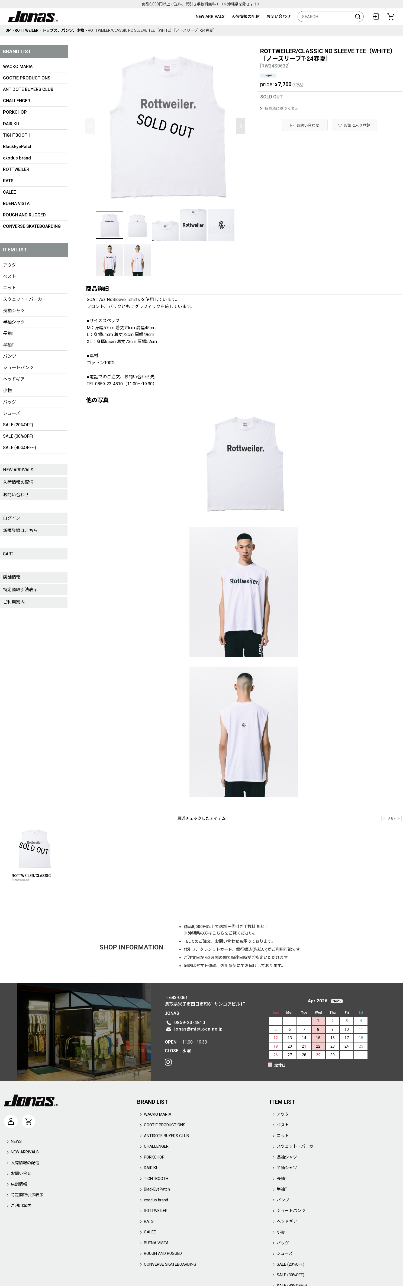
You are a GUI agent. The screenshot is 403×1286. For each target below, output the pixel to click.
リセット (391, 818)
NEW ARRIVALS (210, 16)
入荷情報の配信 (245, 16)
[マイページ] (11, 1121)
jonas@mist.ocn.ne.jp (198, 1029)
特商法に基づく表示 (279, 108)
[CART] (391, 16)
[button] (90, 126)
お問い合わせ (278, 16)
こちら (218, 933)
